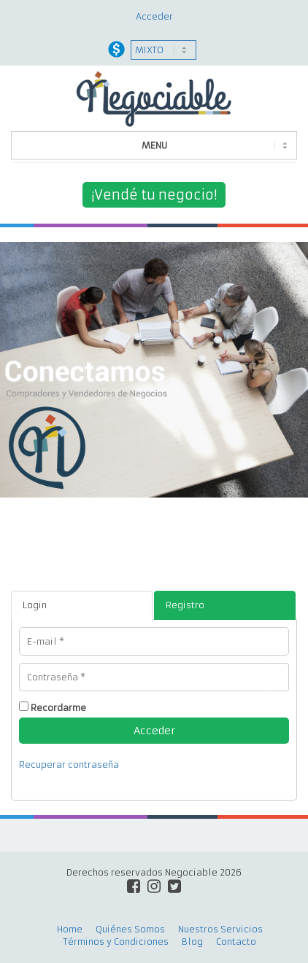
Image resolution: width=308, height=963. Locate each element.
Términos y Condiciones (116, 941)
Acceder (154, 16)
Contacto (236, 941)
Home (69, 929)
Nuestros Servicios (220, 929)
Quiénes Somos (130, 929)
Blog (192, 941)
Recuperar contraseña (69, 764)
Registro (185, 605)
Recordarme (58, 707)
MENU (154, 145)
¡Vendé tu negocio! (154, 194)
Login (35, 605)
